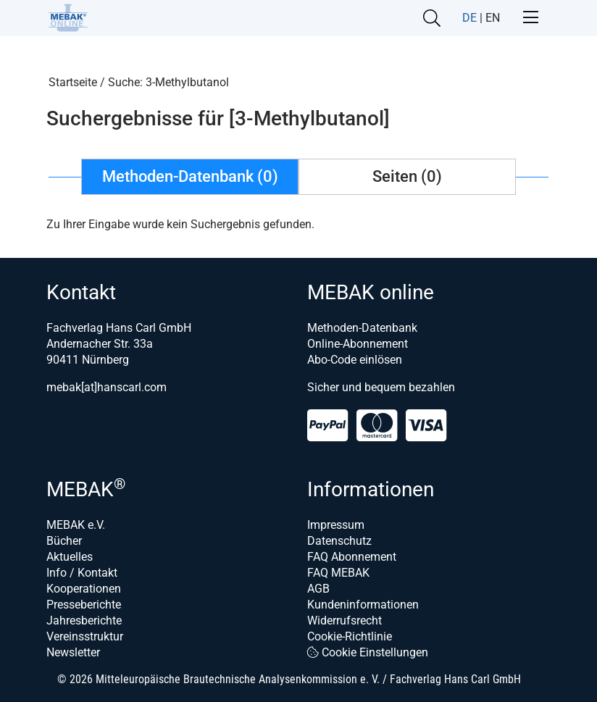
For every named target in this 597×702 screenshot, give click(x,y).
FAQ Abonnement (351, 557)
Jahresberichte (84, 620)
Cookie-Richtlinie (349, 636)
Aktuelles (69, 557)
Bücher (64, 541)
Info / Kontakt (81, 573)
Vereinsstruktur (84, 636)
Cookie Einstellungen (367, 652)
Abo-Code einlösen (354, 360)
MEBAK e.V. (75, 525)
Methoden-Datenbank (362, 328)
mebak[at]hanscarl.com (106, 387)
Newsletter (73, 652)
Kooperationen (83, 589)
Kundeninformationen (363, 604)
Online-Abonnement (357, 344)
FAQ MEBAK (338, 573)
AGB (318, 589)
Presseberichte (83, 604)
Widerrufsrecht (344, 620)
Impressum (335, 525)
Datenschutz (339, 541)
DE (469, 18)
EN (492, 18)
